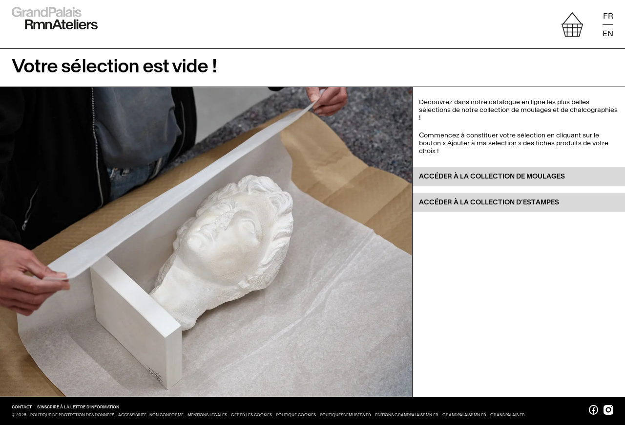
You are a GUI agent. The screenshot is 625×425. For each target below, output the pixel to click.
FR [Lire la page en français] (608, 16)
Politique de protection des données (72, 415)
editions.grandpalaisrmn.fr (406, 415)
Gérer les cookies (252, 415)
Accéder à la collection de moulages (492, 176)
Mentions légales (208, 415)
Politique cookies (296, 415)
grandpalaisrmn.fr (464, 415)
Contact (22, 407)
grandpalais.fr (507, 415)
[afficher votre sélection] (572, 24)
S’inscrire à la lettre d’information (78, 407)
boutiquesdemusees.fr (345, 415)
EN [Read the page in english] (608, 33)
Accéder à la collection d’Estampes (489, 202)
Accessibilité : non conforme (151, 415)
